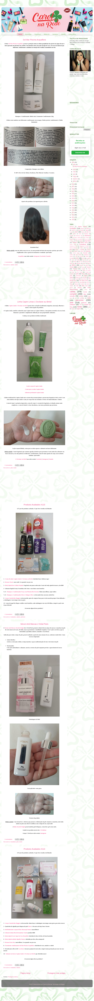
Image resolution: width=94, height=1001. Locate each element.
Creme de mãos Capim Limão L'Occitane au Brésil (18, 579)
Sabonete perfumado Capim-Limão (34, 392)
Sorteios (55, 34)
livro (76, 298)
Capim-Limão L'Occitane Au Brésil (18, 305)
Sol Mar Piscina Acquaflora (34, 40)
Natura (18, 967)
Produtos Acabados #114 (34, 849)
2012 (73, 215)
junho (74, 169)
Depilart (75, 242)
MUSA (75, 261)
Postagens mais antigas (56, 973)
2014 (73, 210)
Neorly (87, 265)
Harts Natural (78, 254)
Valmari (76, 284)
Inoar (76, 256)
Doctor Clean (73, 244)
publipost (72, 304)
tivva (89, 307)
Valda (71, 284)
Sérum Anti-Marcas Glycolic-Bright (14, 628)
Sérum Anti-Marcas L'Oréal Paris (34, 624)
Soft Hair (85, 277)
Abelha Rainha (82, 226)
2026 (73, 162)
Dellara (81, 241)
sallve (80, 304)
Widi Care (85, 285)
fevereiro (75, 179)
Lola (78, 260)
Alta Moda (80, 230)
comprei (73, 294)
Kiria (83, 258)
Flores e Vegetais (79, 249)
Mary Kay (72, 263)
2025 (73, 184)
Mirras (84, 263)
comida (85, 292)
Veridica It (82, 284)
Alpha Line (73, 230)
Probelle (72, 273)
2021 (73, 193)
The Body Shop (83, 280)
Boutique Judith (76, 237)
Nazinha (81, 265)
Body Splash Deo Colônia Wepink (14, 585)
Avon (76, 232)
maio (74, 171)
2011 (73, 217)
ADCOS (72, 226)
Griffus (71, 254)
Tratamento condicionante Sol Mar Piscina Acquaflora (19, 945)
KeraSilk (72, 258)
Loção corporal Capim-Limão (34, 386)
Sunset (77, 279)
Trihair (76, 282)
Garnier (76, 251)
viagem (78, 308)
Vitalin (88, 284)
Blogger (62, 984)
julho (74, 164)
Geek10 (82, 251)
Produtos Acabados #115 (34, 505)
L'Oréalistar (43, 830)
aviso (86, 289)
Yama (71, 287)
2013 (73, 212)
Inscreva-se (80, 152)
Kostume (88, 258)
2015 (73, 208)
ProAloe (87, 272)
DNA (76, 241)
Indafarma (86, 254)
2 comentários (8, 262)
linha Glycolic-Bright (19, 827)
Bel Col (89, 232)
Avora (83, 232)
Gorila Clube (76, 253)
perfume (23, 617)
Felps (87, 247)
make (89, 298)
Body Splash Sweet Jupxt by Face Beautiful (16, 936)
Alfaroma (88, 228)
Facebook (42, 256)
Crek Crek (87, 239)
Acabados (13, 617)
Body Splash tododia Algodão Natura (15, 939)
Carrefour (21, 949)
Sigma (86, 275)
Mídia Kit (46, 34)
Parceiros (38, 34)
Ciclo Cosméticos (79, 239)
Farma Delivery (73, 247)
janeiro (75, 181)
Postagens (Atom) (13, 977)
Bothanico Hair (79, 235)
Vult (77, 285)
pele (12, 468)
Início (20, 34)
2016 (73, 205)
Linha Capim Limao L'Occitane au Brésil (34, 302)
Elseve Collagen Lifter (27, 595)
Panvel (83, 268)
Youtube (48, 256)
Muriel (89, 263)
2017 (73, 203)
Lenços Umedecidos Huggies (12, 598)
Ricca (83, 274)
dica (85, 294)
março (75, 176)
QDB (77, 274)
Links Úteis (72, 34)
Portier (73, 272)
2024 (73, 186)
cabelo (12, 264)
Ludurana (84, 259)
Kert (77, 258)
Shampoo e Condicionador (14, 591)
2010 (73, 219)
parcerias (80, 300)
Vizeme (71, 285)
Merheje (79, 263)
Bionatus (71, 235)
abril (74, 174)
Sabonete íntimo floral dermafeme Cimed (16, 932)
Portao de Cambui (86, 270)
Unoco (87, 282)
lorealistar (13, 842)
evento (81, 296)
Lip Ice (73, 259)
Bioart (80, 233)
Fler (71, 249)
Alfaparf (82, 228)
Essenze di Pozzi (84, 246)
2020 (73, 196)
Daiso (29, 926)
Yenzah (80, 287)
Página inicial (25, 973)
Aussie (71, 232)
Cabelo (63, 34)
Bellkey (74, 233)
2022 (73, 191)
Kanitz (87, 256)
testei (16, 264)
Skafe (71, 277)
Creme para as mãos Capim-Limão (34, 389)
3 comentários (8, 839)
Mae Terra (81, 261)
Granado (85, 253)
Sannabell (78, 275)
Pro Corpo (79, 272)
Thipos (71, 282)
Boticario (88, 235)
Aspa (86, 230)
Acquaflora (21, 256)
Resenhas (28, 34)
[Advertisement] (34, 283)
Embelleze (82, 244)
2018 (73, 200)
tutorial (73, 308)
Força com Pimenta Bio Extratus (30, 591)
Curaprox (72, 241)
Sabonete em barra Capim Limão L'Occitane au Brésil (20, 954)
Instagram (36, 256)
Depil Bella (88, 241)
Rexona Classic (9, 582)
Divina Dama (84, 242)
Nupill (78, 267)
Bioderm (86, 233)
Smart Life (78, 277)
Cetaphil (71, 239)
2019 (73, 198)
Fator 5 (82, 247)
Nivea (71, 267)
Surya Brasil (84, 279)
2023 (73, 189)
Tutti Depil (82, 282)
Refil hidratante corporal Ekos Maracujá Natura (18, 929)
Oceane (88, 267)
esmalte (72, 296)
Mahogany (87, 261)
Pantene (75, 269)
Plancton (78, 270)
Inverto (81, 256)
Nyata (83, 267)
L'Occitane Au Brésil (21, 459)
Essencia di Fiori (73, 246)
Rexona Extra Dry (10, 942)
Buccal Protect (85, 237)
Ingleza (71, 256)
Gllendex (88, 251)
